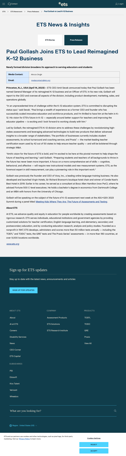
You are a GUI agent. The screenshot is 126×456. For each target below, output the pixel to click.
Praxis (87, 337)
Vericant (13, 390)
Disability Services (18, 337)
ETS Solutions (53, 324)
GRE (86, 330)
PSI (11, 371)
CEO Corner (15, 350)
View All (88, 343)
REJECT (94, 445)
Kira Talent (15, 383)
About (12, 318)
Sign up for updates (23, 290)
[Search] (115, 410)
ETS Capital (15, 356)
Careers (13, 330)
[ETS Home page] (12, 244)
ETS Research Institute (57, 330)
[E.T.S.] (63, 4)
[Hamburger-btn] (3, 3)
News (12, 343)
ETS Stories (50, 40)
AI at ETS (14, 324)
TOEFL (87, 318)
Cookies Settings (94, 439)
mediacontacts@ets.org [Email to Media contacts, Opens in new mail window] (40, 80)
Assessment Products (57, 318)
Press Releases (76, 40)
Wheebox (14, 396)
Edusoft (13, 377)
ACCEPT (94, 451)
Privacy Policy (24, 439)
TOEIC (87, 324)
